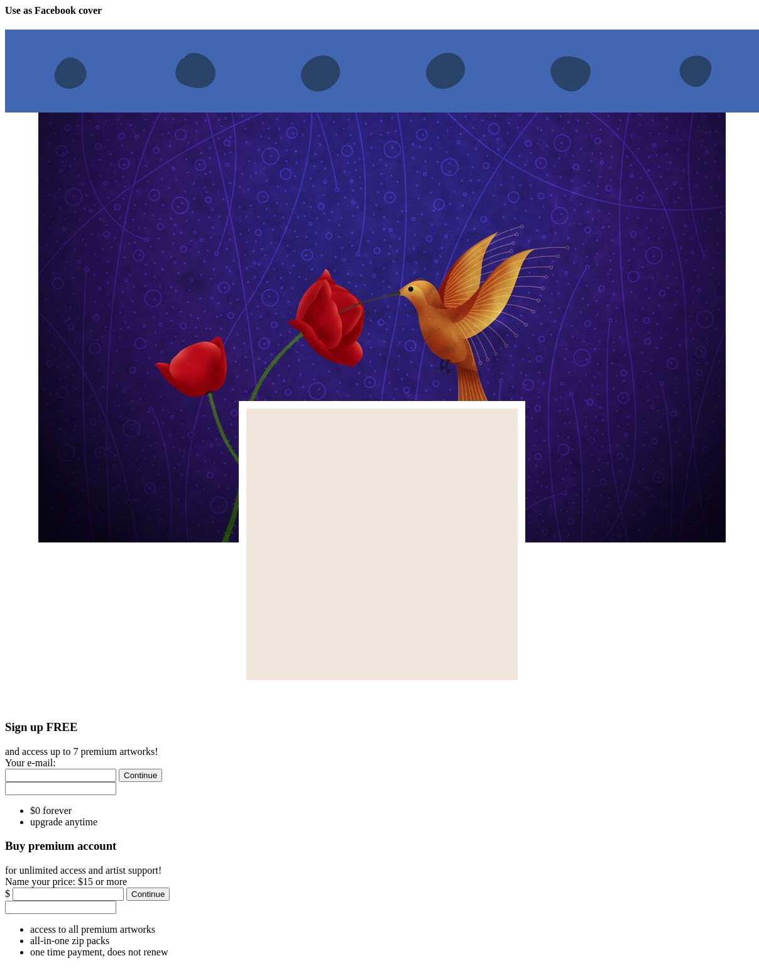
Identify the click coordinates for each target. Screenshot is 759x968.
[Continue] (140, 775)
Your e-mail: (30, 762)
